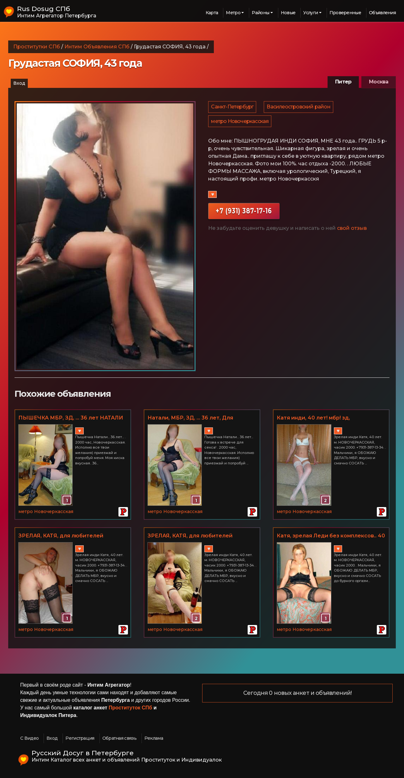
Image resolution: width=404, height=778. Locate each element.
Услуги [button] (310, 12)
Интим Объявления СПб (97, 47)
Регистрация (79, 738)
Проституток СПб (130, 707)
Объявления (382, 12)
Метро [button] (233, 12)
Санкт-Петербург (232, 108)
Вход (19, 83)
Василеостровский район (299, 108)
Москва (378, 82)
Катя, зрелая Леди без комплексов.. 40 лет (331, 536)
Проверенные (345, 12)
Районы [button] (260, 12)
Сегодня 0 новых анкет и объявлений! (297, 693)
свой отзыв (352, 233)
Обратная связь (119, 738)
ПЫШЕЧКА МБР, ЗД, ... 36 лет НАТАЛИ (70, 418)
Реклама (153, 738)
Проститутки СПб (36, 47)
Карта (212, 12)
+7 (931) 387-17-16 (244, 215)
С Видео (29, 738)
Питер (343, 82)
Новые (288, 12)
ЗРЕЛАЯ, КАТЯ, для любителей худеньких (60, 536)
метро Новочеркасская (240, 124)
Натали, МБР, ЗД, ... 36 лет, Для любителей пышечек (190, 418)
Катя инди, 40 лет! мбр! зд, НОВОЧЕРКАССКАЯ (313, 418)
